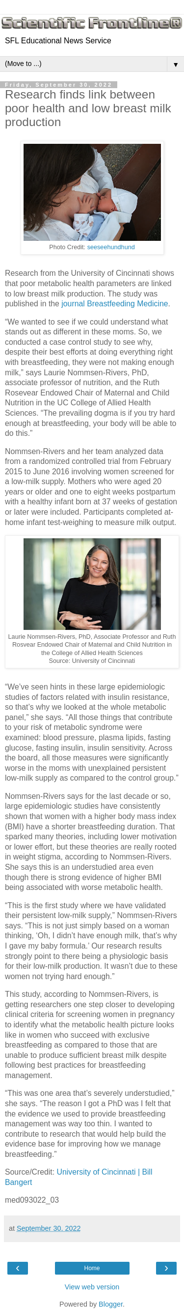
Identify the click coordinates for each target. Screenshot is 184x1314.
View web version (92, 1287)
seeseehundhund (111, 247)
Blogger (111, 1304)
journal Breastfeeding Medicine (114, 303)
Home (92, 1268)
